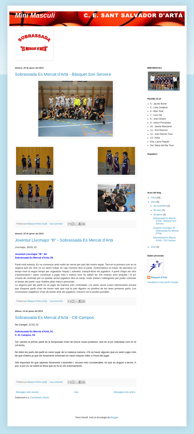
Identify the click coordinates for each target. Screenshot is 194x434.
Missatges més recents (27, 392)
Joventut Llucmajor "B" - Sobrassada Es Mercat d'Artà (64, 240)
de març (158, 210)
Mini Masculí (35, 15)
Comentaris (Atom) (39, 397)
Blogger (114, 417)
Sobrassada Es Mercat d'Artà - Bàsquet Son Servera (63, 74)
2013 (154, 202)
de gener (158, 214)
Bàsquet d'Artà (159, 277)
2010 (154, 247)
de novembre (160, 206)
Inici (76, 392)
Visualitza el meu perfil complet (162, 282)
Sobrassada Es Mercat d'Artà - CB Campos (54, 317)
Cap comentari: (56, 224)
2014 (154, 197)
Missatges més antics (124, 392)
